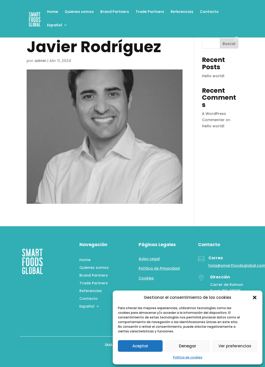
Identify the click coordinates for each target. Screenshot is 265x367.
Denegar (187, 346)
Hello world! (213, 76)
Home (52, 12)
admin (40, 60)
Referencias (182, 12)
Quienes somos (79, 12)
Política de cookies (187, 357)
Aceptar (140, 346)
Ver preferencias (234, 346)
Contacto (209, 12)
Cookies (146, 278)
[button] (254, 297)
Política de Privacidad (159, 268)
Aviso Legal (149, 258)
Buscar (229, 43)
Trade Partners (149, 12)
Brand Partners (114, 12)
